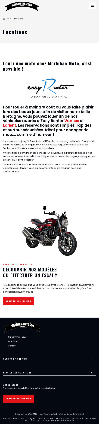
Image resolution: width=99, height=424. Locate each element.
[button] (92, 5)
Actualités (13, 341)
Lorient (9, 125)
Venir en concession (18, 301)
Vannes (72, 120)
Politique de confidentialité (71, 414)
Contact (12, 345)
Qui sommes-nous (17, 337)
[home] (23, 6)
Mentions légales (48, 414)
